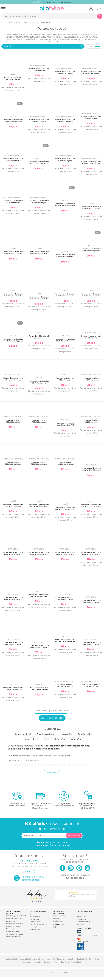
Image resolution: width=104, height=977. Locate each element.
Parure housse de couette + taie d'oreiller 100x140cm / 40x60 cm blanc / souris (65, 599)
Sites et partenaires (59, 916)
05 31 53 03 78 (87, 808)
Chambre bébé (76, 962)
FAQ (54, 927)
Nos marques (34, 919)
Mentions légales (35, 922)
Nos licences (57, 921)
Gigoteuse (46, 962)
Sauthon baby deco (55, 746)
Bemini (11, 749)
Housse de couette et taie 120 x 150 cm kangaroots (39, 162)
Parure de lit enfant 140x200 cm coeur (91, 421)
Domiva (20, 749)
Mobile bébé (37, 962)
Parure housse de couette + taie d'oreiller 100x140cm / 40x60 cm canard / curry (65, 296)
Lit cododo (71, 959)
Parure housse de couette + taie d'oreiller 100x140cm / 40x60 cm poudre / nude (91, 296)
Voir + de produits (52, 718)
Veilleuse (96, 959)
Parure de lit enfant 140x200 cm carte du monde (65, 464)
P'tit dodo (47, 749)
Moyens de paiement (13, 931)
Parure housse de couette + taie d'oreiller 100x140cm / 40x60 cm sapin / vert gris (13, 296)
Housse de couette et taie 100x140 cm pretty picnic (65, 204)
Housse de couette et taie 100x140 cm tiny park (39, 595)
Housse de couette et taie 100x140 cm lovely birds (39, 505)
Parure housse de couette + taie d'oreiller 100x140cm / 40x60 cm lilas (13, 253)
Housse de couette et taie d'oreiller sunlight (39, 202)
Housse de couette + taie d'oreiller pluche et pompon (39, 121)
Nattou (37, 749)
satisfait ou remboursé (64, 799)
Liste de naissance (83, 914)
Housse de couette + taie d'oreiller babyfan (65, 159)
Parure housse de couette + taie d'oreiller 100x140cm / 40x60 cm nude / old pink (13, 645)
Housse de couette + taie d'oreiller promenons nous (65, 121)
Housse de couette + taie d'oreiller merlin (13, 159)
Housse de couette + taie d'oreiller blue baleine (91, 72)
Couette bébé (31, 739)
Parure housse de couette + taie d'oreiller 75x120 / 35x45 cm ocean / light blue (65, 555)
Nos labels (56, 918)
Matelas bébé (50, 959)
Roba (57, 749)
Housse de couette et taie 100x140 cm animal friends (39, 383)
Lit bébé (88, 959)
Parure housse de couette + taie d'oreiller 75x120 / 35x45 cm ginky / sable (13, 554)
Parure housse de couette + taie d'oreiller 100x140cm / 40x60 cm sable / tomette (91, 645)
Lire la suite (52, 772)
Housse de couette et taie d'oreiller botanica (13, 202)
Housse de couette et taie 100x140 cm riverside (13, 505)
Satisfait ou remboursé (13, 937)
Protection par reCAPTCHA (59, 973)
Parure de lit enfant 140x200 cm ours (39, 421)
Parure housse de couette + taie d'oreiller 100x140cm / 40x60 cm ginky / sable (91, 470)
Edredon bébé (85, 734)
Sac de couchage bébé (55, 739)
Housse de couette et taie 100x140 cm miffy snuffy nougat (65, 341)
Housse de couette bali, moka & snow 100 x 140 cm (65, 425)
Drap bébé (76, 739)
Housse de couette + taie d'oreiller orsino (91, 337)
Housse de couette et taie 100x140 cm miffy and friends (13, 689)
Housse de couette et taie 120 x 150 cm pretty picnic (13, 340)
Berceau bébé (61, 959)
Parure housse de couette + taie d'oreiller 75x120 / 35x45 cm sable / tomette (13, 599)
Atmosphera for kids (78, 746)
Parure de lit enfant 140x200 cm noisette (65, 685)
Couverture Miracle (38, 959)
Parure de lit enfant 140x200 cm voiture (13, 463)
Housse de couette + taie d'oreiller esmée (91, 117)
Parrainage (80, 924)
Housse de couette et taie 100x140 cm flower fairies (65, 640)
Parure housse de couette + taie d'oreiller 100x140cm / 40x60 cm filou (91, 208)
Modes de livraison (12, 929)
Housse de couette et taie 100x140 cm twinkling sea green (65, 509)
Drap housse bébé (45, 734)
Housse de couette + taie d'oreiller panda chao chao (65, 73)
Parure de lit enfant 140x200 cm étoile (91, 379)
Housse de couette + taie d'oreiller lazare (39, 69)
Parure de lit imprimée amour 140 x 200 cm (91, 685)
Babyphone (65, 962)
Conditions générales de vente (16, 916)
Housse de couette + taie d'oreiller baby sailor (13, 379)
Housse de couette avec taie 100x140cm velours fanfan (39, 689)
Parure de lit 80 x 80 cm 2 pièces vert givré (39, 337)
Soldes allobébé (35, 929)
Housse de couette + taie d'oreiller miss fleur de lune (91, 163)
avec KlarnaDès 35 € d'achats (40, 800)
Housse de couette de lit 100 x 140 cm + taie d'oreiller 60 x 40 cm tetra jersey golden (13, 80)
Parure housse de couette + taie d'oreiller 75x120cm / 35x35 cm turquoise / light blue (65, 257)
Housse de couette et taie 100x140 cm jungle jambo (91, 505)
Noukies (39, 746)
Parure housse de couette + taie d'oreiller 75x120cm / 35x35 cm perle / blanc (39, 253)
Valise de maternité (83, 922)
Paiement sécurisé (84, 928)
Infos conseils (81, 916)
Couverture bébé (23, 734)
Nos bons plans (35, 916)
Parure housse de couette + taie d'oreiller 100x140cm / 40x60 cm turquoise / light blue (39, 299)
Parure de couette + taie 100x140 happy (65, 379)
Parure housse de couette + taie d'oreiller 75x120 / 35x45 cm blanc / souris (39, 554)
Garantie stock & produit (14, 934)
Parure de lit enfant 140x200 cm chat (13, 421)
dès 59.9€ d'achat (17, 800)
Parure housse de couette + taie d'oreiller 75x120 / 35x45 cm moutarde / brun (91, 555)
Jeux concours (81, 919)
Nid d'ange (55, 962)
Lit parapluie (27, 962)
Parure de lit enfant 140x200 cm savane (39, 463)
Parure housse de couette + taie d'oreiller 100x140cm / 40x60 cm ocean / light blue (91, 603)
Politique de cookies (13, 926)
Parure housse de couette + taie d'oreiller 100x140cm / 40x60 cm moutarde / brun (39, 648)
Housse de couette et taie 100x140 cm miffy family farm (13, 121)
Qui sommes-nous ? (36, 914)
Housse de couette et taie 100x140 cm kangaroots (91, 250)
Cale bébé (80, 959)
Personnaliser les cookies (14, 924)
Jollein (29, 749)
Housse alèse (66, 734)
